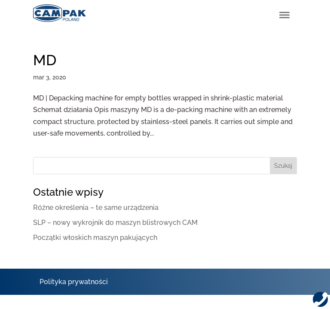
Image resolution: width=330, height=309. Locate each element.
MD (44, 60)
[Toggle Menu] (284, 15)
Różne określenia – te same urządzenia (96, 207)
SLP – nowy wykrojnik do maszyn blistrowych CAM (115, 222)
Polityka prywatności (74, 282)
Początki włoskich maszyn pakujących (95, 237)
